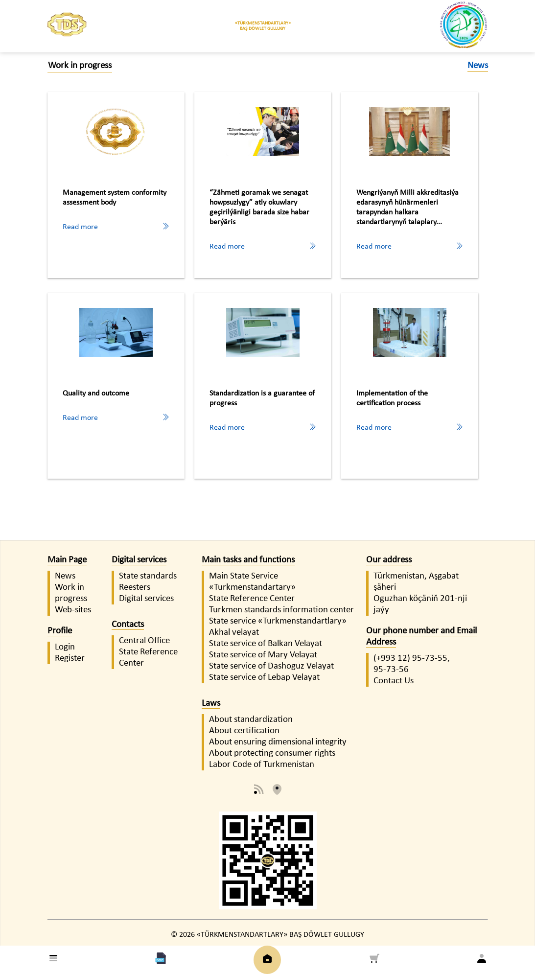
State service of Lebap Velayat (264, 677)
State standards (148, 576)
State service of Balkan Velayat (265, 644)
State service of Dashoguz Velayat (271, 666)
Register (70, 658)
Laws (211, 703)
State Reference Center (252, 598)
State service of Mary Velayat (263, 655)
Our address (389, 560)
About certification (244, 731)
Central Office (144, 641)
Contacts (128, 624)
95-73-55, (431, 658)
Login (65, 647)
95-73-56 (391, 669)
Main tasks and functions (248, 560)
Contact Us (393, 681)
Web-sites (73, 610)
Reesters (134, 587)
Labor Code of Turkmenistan (261, 764)
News (65, 576)
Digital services (139, 560)
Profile (59, 631)
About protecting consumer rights (272, 753)
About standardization (251, 719)
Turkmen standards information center (281, 610)
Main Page (67, 560)
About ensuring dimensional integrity (278, 742)
